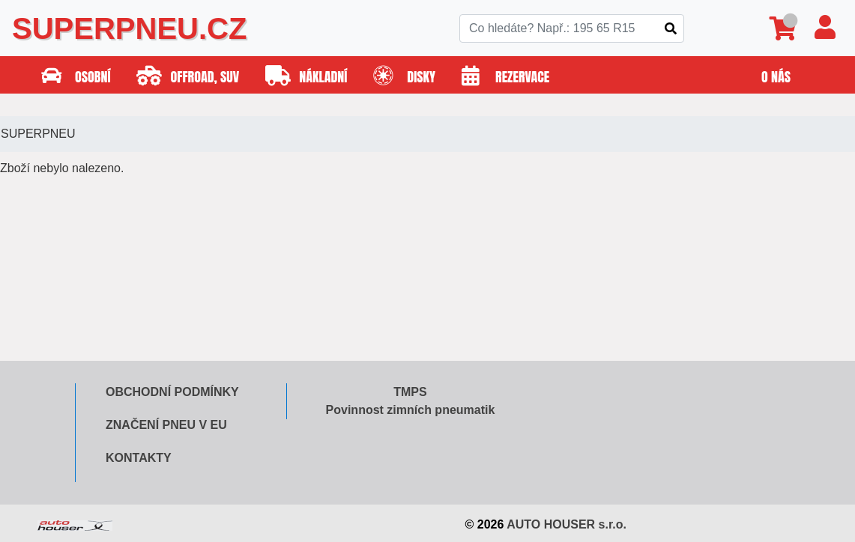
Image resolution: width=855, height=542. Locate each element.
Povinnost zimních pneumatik (410, 410)
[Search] (571, 28)
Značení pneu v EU (166, 424)
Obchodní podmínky (172, 392)
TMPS (409, 392)
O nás (776, 77)
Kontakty (139, 457)
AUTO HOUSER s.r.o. (566, 524)
